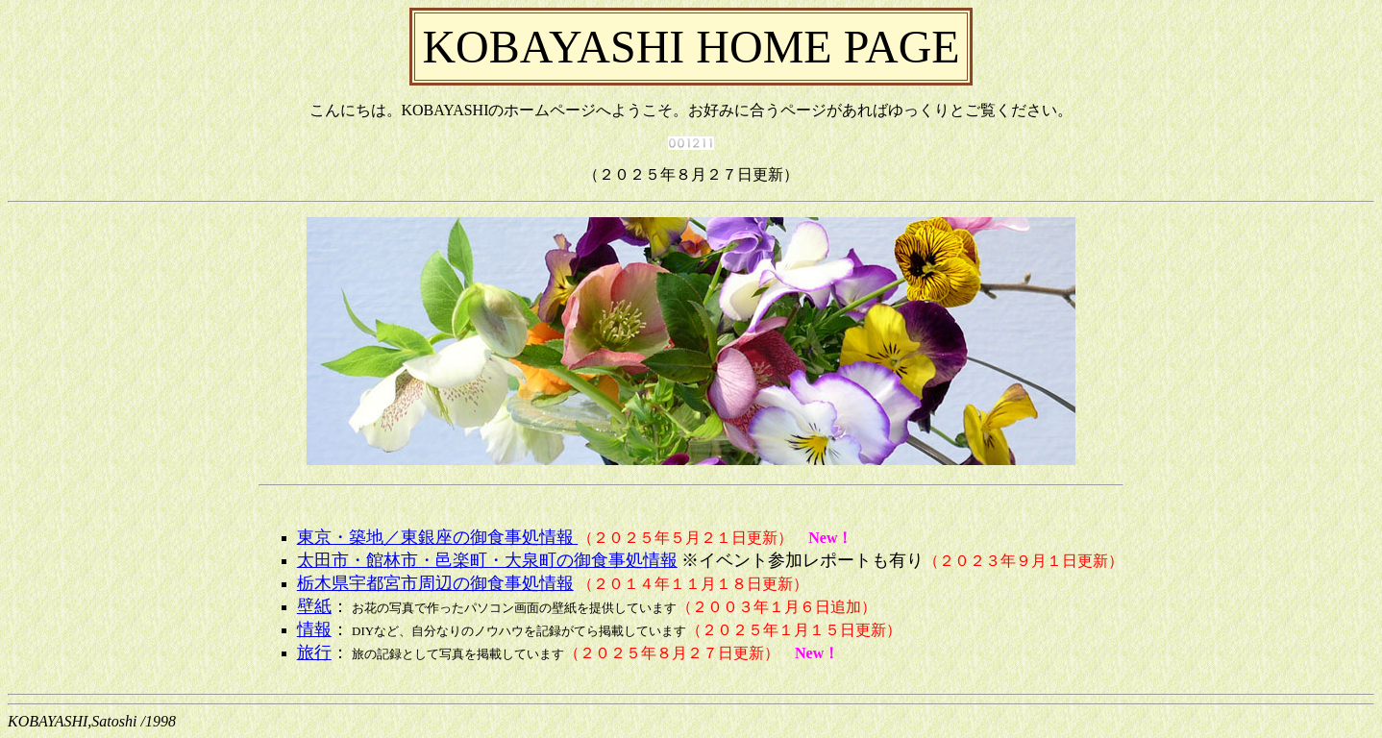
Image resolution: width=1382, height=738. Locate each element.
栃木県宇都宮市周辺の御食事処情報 (435, 583)
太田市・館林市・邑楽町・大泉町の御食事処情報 (487, 560)
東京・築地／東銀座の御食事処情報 (438, 537)
